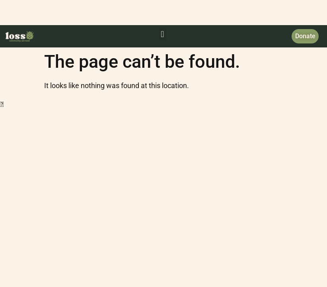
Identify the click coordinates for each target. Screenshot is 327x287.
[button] (162, 34)
